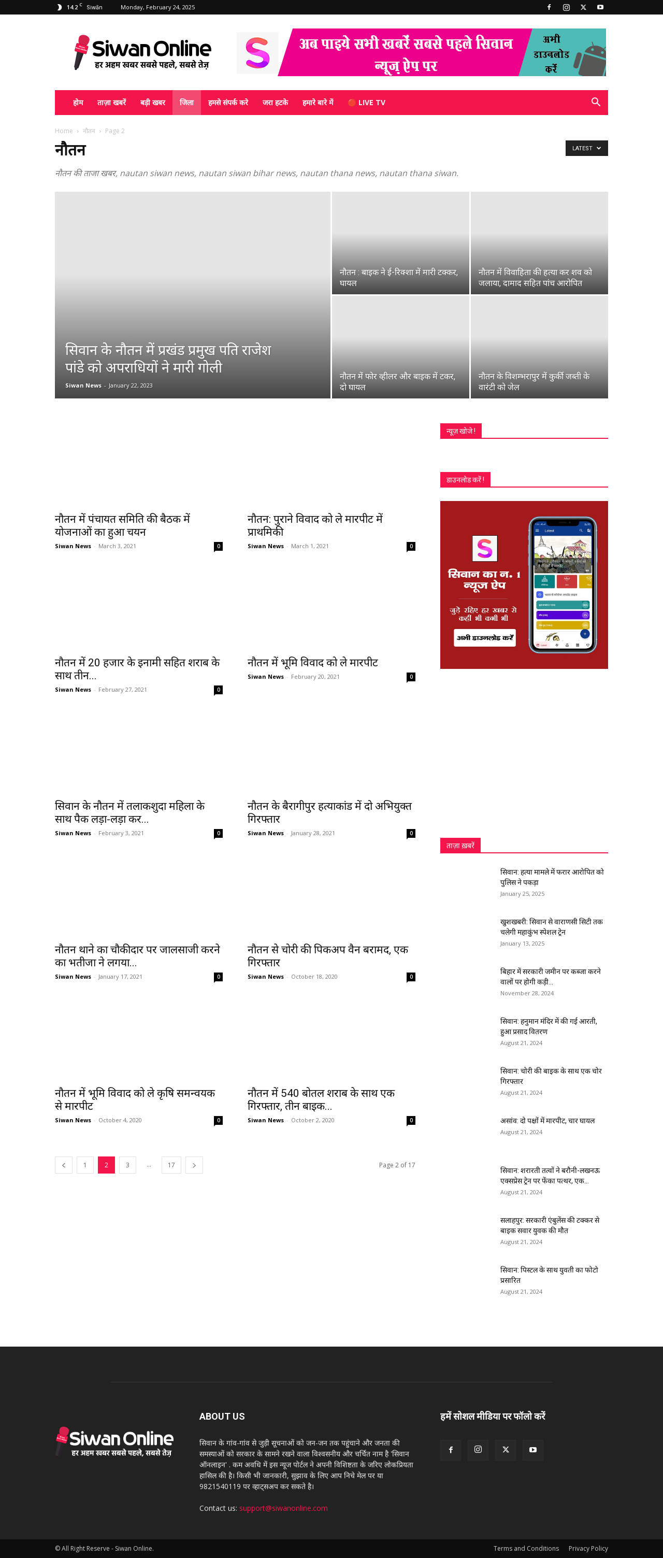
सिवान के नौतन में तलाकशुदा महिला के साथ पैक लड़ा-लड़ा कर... (130, 812)
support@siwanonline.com (283, 1508)
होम (78, 102)
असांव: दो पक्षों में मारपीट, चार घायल (547, 1121)
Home (64, 130)
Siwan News (83, 385)
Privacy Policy (588, 1548)
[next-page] (194, 1165)
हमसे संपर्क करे (228, 102)
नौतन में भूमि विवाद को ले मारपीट (313, 662)
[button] (595, 103)
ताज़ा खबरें (111, 102)
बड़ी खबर (152, 102)
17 (171, 1165)
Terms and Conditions (526, 1548)
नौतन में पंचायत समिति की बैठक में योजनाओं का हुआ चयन (122, 525)
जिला (187, 102)
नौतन (89, 130)
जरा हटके (275, 102)
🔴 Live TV (366, 102)
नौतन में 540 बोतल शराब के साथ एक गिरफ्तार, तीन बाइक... (321, 1099)
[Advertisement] (524, 753)
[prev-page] (64, 1165)
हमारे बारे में (317, 102)
